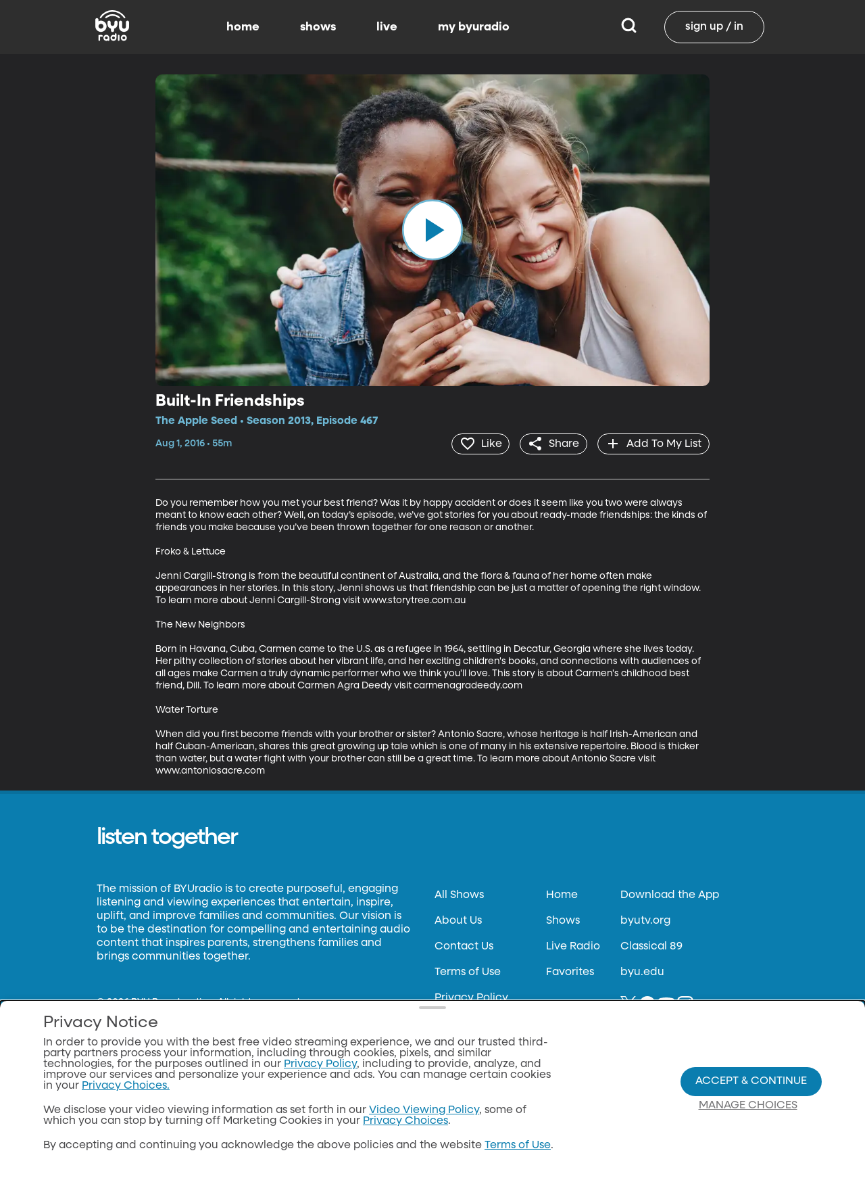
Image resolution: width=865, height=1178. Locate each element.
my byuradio (474, 27)
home (243, 27)
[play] (432, 229)
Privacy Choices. (126, 1086)
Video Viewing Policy (424, 1110)
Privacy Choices (405, 1121)
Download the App (669, 894)
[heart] (475, 443)
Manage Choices (748, 1105)
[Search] (628, 27)
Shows (563, 920)
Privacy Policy (471, 997)
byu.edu (642, 971)
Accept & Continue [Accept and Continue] (751, 1081)
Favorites (570, 971)
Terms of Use (468, 971)
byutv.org (645, 920)
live (386, 27)
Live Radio (573, 946)
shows (318, 27)
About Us (458, 920)
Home (562, 894)
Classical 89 (651, 946)
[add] (652, 443)
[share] (550, 443)
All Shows (459, 894)
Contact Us (464, 946)
